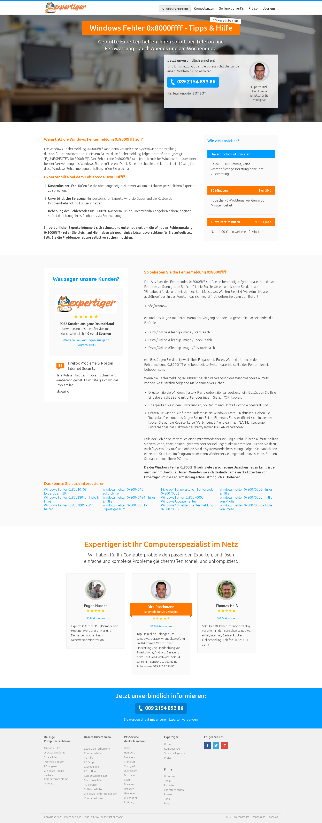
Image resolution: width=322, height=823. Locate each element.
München (129, 757)
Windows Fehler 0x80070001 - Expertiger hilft (124, 507)
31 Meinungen (95, 618)
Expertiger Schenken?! (97, 748)
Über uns (269, 8)
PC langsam (51, 766)
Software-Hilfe (93, 789)
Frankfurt (129, 761)
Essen (127, 779)
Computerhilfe (93, 753)
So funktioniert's (231, 8)
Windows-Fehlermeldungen (100, 793)
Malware (49, 783)
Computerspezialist (95, 775)
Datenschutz (241, 816)
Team (167, 780)
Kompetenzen (204, 8)
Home (167, 744)
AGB (228, 816)
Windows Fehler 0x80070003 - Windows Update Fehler (183, 499)
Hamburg (129, 752)
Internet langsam (54, 761)
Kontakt (273, 816)
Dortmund (130, 775)
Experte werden (174, 789)
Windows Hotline (54, 770)
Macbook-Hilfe (93, 780)
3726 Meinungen (161, 626)
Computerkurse (93, 798)
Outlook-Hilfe (52, 748)
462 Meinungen (226, 618)
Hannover (130, 793)
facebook (207, 745)
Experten (169, 785)
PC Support (91, 762)
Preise (253, 8)
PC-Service (90, 784)
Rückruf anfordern (175, 8)
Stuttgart (129, 766)
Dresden (129, 788)
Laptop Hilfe (91, 766)
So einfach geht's (174, 753)
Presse (168, 794)
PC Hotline (90, 771)
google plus (224, 745)
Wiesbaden (131, 797)
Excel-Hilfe (50, 757)
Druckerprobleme (55, 752)
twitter (216, 745)
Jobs (167, 798)
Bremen (129, 784)
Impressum (258, 816)
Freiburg (129, 802)
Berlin (127, 748)
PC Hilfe (88, 757)
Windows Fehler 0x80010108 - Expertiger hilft (66, 491)
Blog (167, 803)
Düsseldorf (130, 770)
